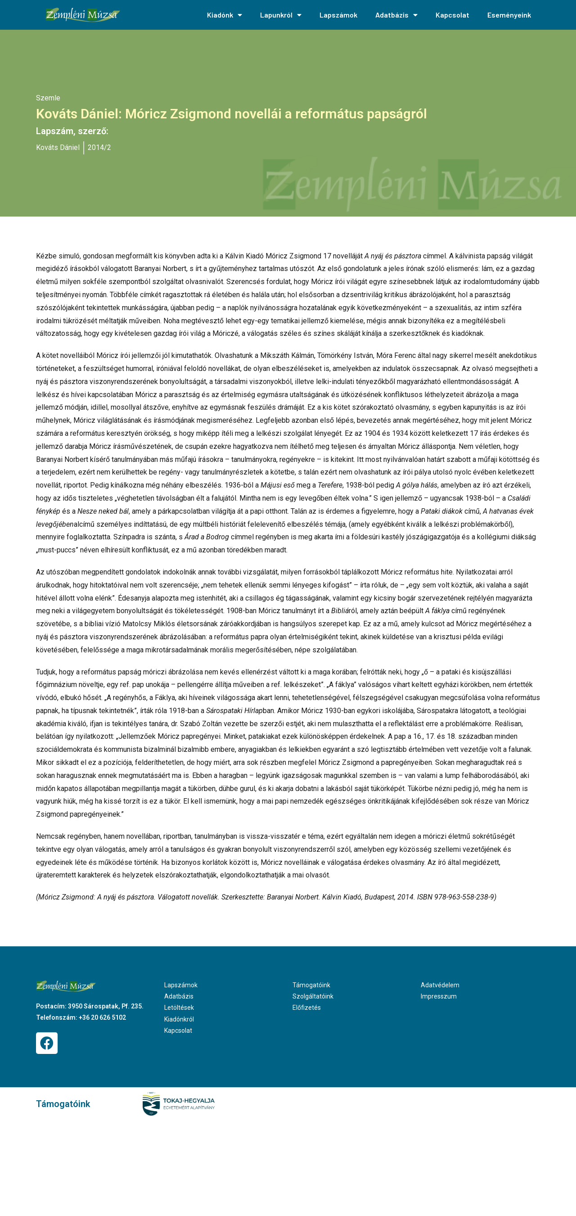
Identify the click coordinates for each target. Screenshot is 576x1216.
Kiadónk (224, 15)
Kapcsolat (452, 14)
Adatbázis (396, 15)
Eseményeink (509, 14)
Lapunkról (281, 15)
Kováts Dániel (58, 147)
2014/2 (99, 147)
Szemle (48, 98)
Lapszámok (338, 14)
